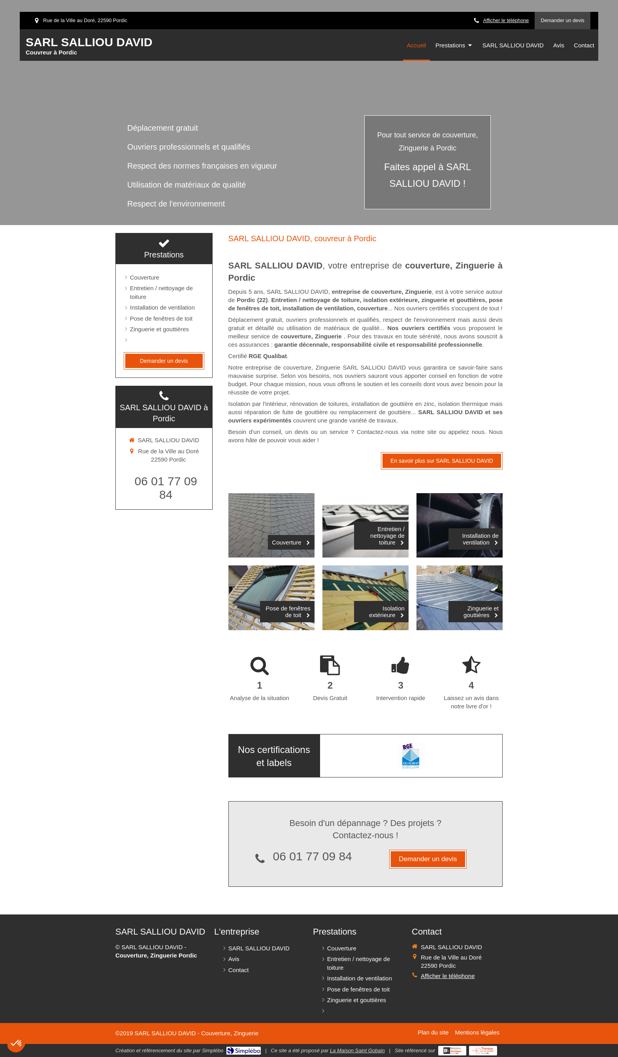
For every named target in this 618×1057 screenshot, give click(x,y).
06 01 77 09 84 (312, 856)
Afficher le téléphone (506, 20)
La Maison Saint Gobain (357, 1050)
